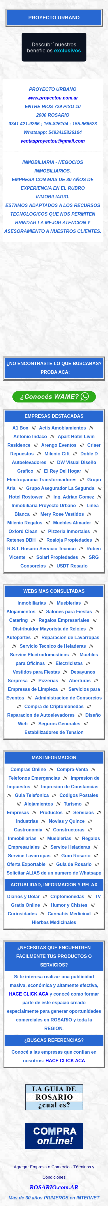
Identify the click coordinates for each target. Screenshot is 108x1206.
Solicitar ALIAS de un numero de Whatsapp (54, 873)
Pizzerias (48, 680)
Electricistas (69, 663)
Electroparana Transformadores (42, 479)
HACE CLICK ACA (28, 994)
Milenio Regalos (24, 522)
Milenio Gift (57, 453)
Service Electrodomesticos (39, 654)
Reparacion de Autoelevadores (41, 715)
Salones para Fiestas (69, 611)
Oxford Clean (22, 531)
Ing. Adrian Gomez (74, 496)
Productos (51, 812)
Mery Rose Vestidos (62, 514)
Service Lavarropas (29, 855)
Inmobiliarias (32, 603)
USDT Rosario (72, 565)
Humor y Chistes (69, 905)
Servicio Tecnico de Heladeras (53, 646)
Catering (18, 620)
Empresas (18, 812)
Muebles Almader (72, 522)
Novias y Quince (67, 821)
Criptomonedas (67, 896)
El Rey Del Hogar (62, 471)
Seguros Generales (59, 723)
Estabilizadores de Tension (54, 732)
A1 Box (20, 427)
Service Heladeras (70, 847)
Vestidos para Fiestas (36, 672)
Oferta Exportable (26, 864)
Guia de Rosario (74, 864)
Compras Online (28, 769)
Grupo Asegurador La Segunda (60, 488)
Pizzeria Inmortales (69, 531)
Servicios (83, 812)
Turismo (73, 804)
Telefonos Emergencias (34, 778)
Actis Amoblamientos (62, 427)
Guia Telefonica (32, 795)
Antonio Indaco (30, 436)
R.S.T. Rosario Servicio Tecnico (41, 548)
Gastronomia (28, 829)
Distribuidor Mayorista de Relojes (49, 628)
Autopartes (18, 637)
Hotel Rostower (26, 496)
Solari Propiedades (57, 557)
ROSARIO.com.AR (54, 1187)
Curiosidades (22, 913)
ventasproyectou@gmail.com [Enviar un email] (53, 141)
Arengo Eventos (59, 445)
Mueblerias (69, 603)
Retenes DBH (20, 540)
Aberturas (80, 680)
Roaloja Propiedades (69, 540)
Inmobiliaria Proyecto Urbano (44, 505)
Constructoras (68, 829)
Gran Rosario (75, 855)
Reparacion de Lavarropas (70, 637)
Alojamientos (20, 611)
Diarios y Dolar (23, 896)
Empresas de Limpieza (33, 689)
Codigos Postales (79, 795)
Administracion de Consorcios (68, 697)
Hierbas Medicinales (54, 922)
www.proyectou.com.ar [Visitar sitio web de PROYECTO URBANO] (52, 97)
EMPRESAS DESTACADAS (53, 416)
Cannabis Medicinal (69, 913)
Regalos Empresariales (64, 620)
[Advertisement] (54, 296)
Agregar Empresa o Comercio (42, 1167)
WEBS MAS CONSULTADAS (54, 591)
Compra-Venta (72, 769)
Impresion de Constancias (69, 786)
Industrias (27, 821)
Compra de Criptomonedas (54, 706)
